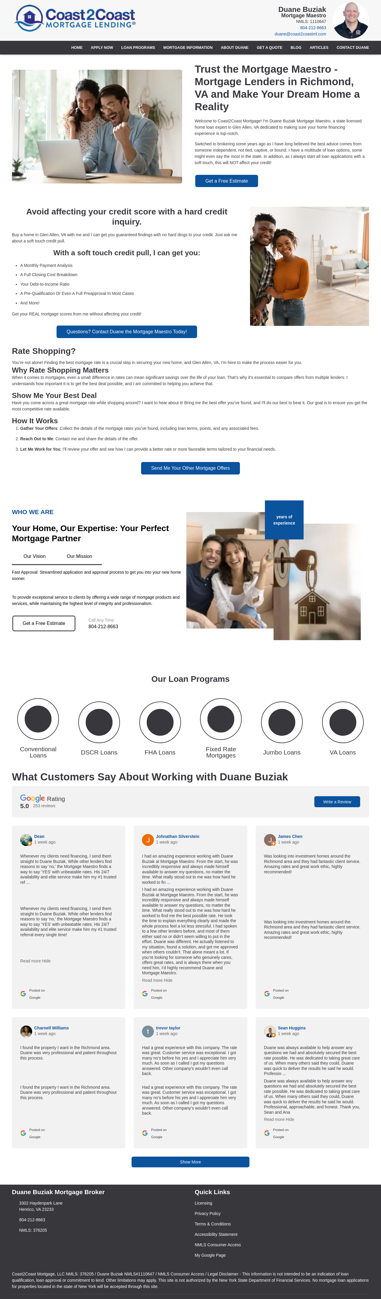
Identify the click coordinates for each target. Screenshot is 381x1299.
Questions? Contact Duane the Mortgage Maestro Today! (127, 331)
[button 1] (38, 727)
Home (77, 48)
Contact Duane (353, 48)
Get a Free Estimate (226, 180)
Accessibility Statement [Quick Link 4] (216, 1234)
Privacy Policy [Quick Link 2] (208, 1213)
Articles (319, 48)
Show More (190, 1162)
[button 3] (160, 727)
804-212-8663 (313, 27)
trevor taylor (168, 1028)
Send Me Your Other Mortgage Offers (190, 468)
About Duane (235, 48)
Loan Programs (138, 48)
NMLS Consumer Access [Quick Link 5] (218, 1244)
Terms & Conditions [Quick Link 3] (213, 1224)
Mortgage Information (188, 48)
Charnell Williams (51, 1028)
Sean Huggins (292, 1028)
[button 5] (282, 727)
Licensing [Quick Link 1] (203, 1203)
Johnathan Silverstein (177, 836)
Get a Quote (269, 48)
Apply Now (102, 48)
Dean (39, 836)
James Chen (290, 836)
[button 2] (99, 727)
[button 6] (342, 727)
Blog (296, 48)
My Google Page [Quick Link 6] (210, 1255)
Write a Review (337, 801)
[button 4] (221, 727)
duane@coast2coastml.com (300, 34)
